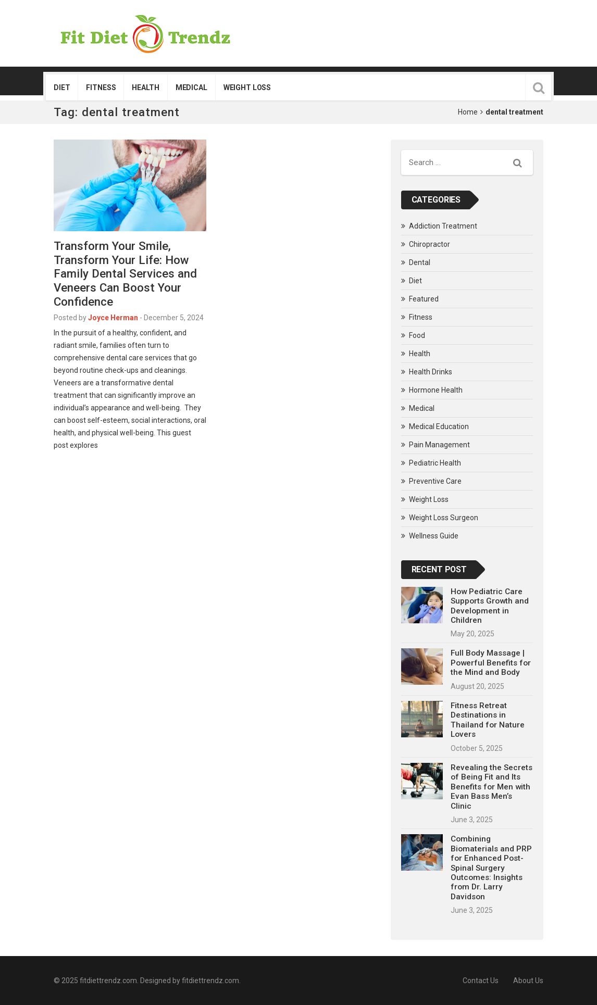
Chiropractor (429, 244)
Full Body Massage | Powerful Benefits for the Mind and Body (491, 662)
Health (145, 87)
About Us (528, 980)
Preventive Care (435, 481)
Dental (419, 262)
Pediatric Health (435, 463)
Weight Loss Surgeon (443, 517)
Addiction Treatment (443, 226)
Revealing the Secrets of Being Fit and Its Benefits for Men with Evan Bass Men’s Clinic (491, 787)
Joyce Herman (113, 317)
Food (417, 335)
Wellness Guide (433, 536)
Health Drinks (430, 372)
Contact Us (481, 980)
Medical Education (439, 426)
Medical (191, 87)
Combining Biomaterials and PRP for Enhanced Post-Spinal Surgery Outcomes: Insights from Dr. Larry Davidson (491, 867)
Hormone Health (436, 390)
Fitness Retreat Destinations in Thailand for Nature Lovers (488, 720)
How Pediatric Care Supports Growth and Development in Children (490, 606)
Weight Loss (247, 87)
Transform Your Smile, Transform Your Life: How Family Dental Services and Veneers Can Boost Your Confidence (125, 274)
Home (468, 112)
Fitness (101, 87)
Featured (424, 299)
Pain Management (439, 445)
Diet (62, 87)
